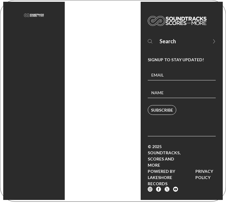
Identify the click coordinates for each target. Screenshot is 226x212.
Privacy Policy (204, 174)
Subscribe (162, 109)
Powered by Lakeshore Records (161, 177)
